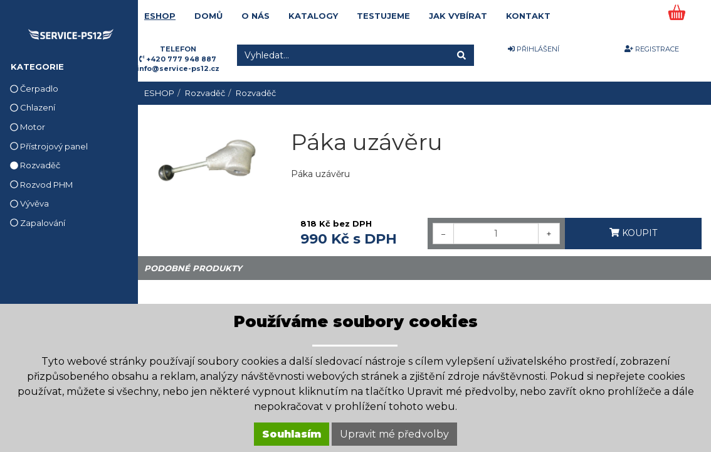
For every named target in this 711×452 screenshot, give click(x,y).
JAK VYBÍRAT (458, 16)
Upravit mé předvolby (394, 434)
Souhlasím (291, 434)
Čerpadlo (34, 88)
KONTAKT (528, 16)
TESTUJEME (383, 16)
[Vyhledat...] (343, 55)
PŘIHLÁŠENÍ (533, 49)
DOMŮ (208, 16)
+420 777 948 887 (181, 59)
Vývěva (29, 203)
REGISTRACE (651, 49)
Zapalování (37, 223)
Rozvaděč (35, 165)
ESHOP (160, 16)
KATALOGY (313, 16)
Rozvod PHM (41, 185)
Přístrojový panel (49, 146)
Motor (27, 127)
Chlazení (32, 107)
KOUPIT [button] (633, 233)
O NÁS (255, 16)
